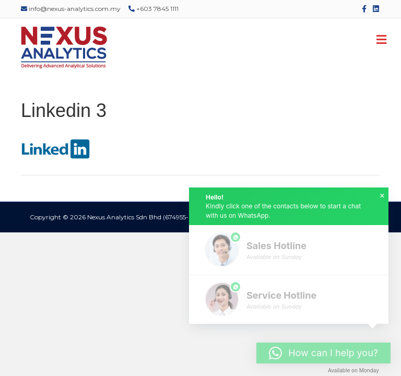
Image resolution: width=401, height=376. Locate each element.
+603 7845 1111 (153, 9)
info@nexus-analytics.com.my (71, 9)
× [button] (382, 196)
